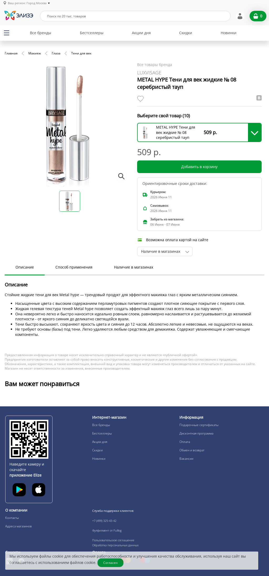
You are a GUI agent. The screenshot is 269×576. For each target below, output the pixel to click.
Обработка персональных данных (115, 545)
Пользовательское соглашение (113, 540)
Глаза (56, 53)
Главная (11, 53)
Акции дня (141, 32)
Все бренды (40, 32)
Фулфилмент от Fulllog (107, 530)
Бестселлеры (92, 32)
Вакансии (186, 458)
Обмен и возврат (191, 450)
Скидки (185, 32)
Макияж (34, 53)
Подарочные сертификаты (199, 425)
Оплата (184, 441)
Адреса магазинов (18, 526)
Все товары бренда (154, 64)
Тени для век (81, 53)
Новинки (228, 32)
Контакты (12, 518)
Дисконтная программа (196, 433)
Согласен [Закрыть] (110, 562)
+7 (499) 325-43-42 (104, 521)
